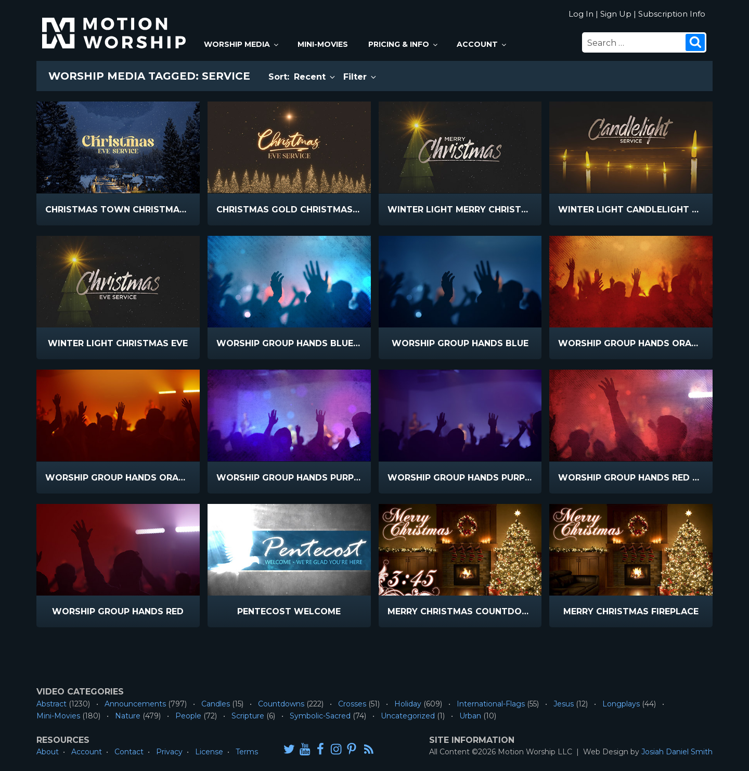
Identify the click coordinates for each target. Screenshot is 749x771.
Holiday (407, 704)
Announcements (135, 704)
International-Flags (491, 704)
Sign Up (615, 14)
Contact (129, 751)
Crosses (352, 704)
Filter (360, 77)
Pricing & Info (403, 44)
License (209, 751)
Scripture (247, 716)
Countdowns (281, 704)
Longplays (621, 704)
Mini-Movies (323, 44)
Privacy (169, 751)
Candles (215, 704)
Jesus (563, 704)
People (188, 716)
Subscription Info (671, 14)
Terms (247, 751)
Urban (470, 716)
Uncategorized (408, 716)
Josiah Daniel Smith (677, 751)
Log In (581, 14)
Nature (127, 716)
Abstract (51, 704)
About (47, 751)
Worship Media (242, 44)
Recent (315, 77)
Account (482, 44)
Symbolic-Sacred (320, 716)
